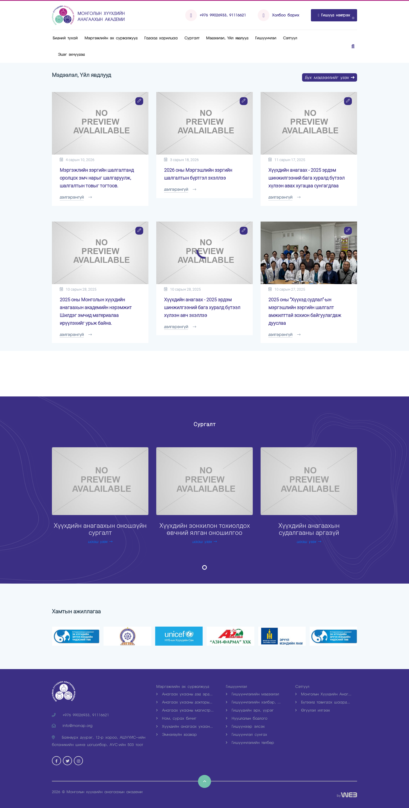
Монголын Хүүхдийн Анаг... (323, 694)
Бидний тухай (65, 38)
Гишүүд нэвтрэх (334, 15)
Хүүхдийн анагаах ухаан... (184, 726)
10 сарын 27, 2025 (286, 289)
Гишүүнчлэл (265, 38)
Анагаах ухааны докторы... (184, 702)
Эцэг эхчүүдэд (71, 54)
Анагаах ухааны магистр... (185, 710)
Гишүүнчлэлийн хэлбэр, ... (253, 702)
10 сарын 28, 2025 (78, 289)
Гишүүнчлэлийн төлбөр (250, 742)
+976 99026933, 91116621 (223, 15)
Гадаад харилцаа (161, 38)
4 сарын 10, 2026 (77, 160)
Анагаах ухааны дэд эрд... (184, 694)
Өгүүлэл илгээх (312, 710)
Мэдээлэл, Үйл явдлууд (227, 38)
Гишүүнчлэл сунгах (246, 734)
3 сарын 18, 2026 (181, 160)
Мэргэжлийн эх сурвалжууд (111, 38)
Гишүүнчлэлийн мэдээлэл (252, 694)
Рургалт (191, 38)
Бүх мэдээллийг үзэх (329, 77)
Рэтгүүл (290, 38)
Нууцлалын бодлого (246, 718)
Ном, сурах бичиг (176, 718)
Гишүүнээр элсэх (245, 726)
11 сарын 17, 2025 (286, 160)
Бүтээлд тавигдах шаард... (322, 702)
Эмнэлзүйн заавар (176, 734)
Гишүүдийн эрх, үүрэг (250, 710)
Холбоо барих (285, 15)
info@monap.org (72, 726)
